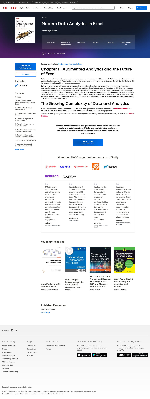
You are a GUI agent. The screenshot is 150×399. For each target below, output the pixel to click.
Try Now (141, 8)
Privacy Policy (32, 352)
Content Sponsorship (10, 371)
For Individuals (52, 2)
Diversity (5, 368)
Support (30, 341)
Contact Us (31, 346)
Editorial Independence (33, 394)
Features (37, 8)
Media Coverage (8, 355)
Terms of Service (7, 394)
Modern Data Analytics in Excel (70, 64)
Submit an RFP (7, 365)
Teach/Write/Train (9, 346)
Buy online (25, 74)
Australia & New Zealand (55, 346)
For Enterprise (9, 2)
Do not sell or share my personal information (17, 387)
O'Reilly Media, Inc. (126, 44)
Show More (19, 149)
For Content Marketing (68, 2)
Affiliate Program (8, 362)
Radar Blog (48, 8)
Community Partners (10, 359)
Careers (5, 349)
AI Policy (30, 355)
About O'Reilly (8, 341)
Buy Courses (61, 8)
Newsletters (31, 349)
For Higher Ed (38, 2)
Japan (48, 349)
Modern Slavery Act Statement (52, 394)
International (52, 341)
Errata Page (45, 312)
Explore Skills (25, 8)
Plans (122, 8)
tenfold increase (120, 109)
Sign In (130, 8)
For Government (24, 2)
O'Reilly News (7, 352)
